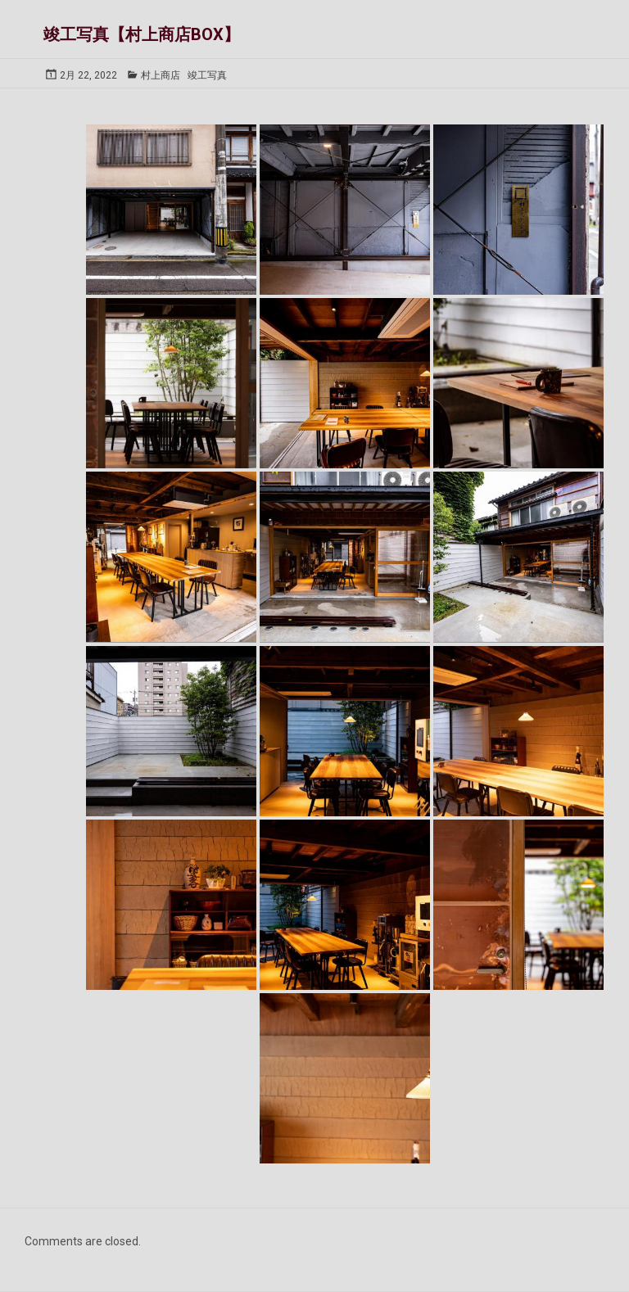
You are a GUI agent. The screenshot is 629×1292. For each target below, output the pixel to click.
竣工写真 (207, 75)
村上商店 (160, 75)
